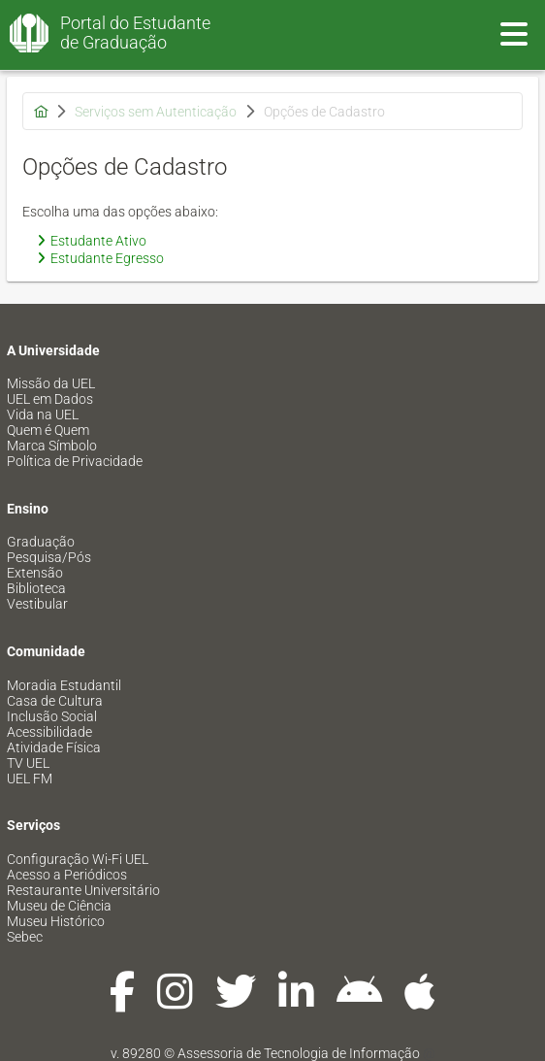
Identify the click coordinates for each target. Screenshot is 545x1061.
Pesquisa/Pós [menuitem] (49, 557)
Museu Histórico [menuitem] (56, 921)
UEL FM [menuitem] (29, 778)
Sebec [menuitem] (25, 937)
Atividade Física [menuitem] (54, 747)
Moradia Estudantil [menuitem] (64, 685)
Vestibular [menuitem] (37, 604)
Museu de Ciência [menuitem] (59, 905)
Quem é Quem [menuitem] (48, 430)
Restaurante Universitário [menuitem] (83, 890)
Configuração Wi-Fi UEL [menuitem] (77, 859)
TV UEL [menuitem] (28, 763)
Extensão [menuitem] (35, 572)
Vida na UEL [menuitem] (43, 414)
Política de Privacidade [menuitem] (75, 461)
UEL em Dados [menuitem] (50, 399)
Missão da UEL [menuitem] (51, 383)
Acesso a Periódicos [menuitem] (67, 874)
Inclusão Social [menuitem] (52, 716)
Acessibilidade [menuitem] (49, 732)
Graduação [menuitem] (41, 541)
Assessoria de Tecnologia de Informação (298, 1053)
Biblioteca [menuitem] (36, 588)
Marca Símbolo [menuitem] (52, 445)
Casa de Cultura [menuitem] (55, 701)
